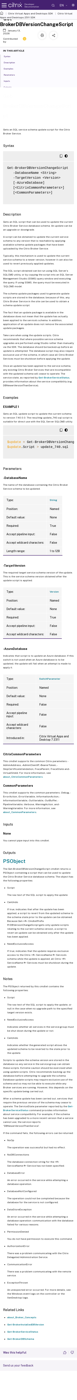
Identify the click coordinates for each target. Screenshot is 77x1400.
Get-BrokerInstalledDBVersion (25, 1324)
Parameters (11, 74)
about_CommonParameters (19, 812)
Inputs (9, 80)
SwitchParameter (49, 678)
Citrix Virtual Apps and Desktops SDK (30, 13)
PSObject (14, 861)
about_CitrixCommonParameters (23, 776)
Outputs (10, 86)
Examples (11, 68)
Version (54, 591)
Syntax (9, 56)
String (53, 500)
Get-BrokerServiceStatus (53, 377)
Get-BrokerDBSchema (20, 1339)
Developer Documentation (31, 5)
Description (12, 62)
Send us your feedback (18, 1365)
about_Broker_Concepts (21, 1317)
